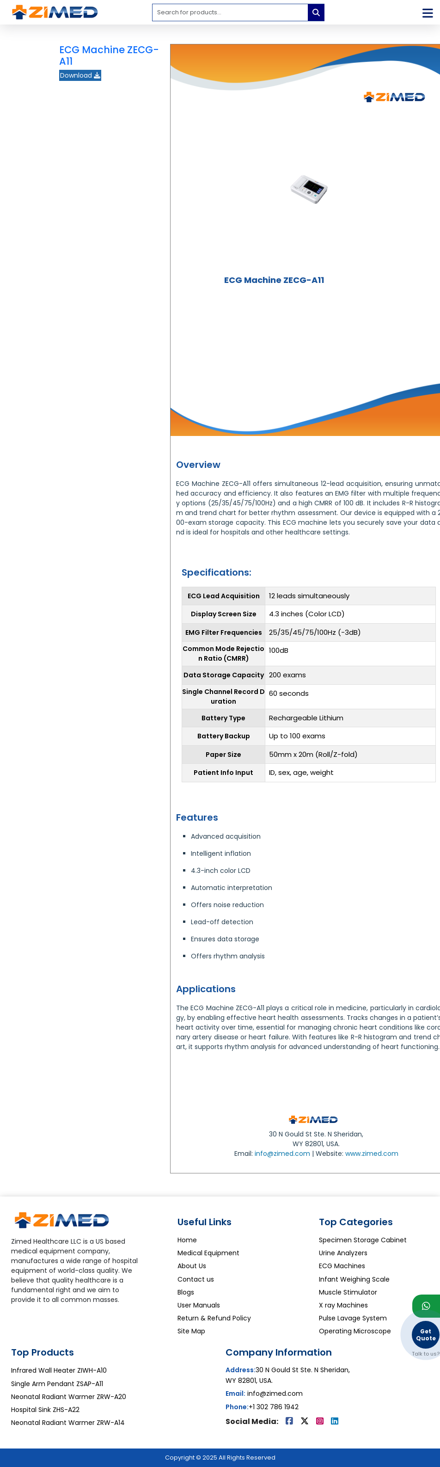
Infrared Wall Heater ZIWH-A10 (59, 1370)
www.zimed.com (371, 1153)
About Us (191, 1266)
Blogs (185, 1292)
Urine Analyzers (343, 1253)
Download (80, 75)
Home (187, 1240)
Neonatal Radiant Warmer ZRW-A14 (68, 1422)
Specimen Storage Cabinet (363, 1240)
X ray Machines (343, 1305)
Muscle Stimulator (348, 1292)
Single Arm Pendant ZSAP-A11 (57, 1383)
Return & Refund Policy (214, 1318)
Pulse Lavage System (353, 1318)
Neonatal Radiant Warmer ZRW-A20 (68, 1396)
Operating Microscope (355, 1331)
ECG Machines (342, 1266)
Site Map (191, 1331)
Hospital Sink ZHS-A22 (45, 1409)
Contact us (195, 1279)
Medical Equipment (208, 1253)
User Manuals (198, 1305)
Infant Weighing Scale (354, 1279)
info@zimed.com (282, 1153)
